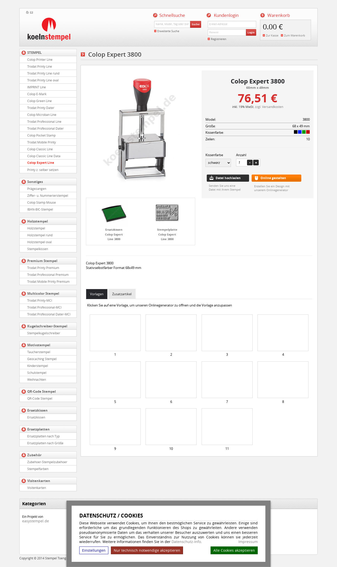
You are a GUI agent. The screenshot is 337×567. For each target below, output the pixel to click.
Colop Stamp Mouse (41, 202)
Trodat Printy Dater (40, 108)
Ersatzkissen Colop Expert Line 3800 (114, 234)
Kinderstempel (37, 366)
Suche (196, 24)
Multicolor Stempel (43, 293)
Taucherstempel (38, 352)
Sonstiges (35, 181)
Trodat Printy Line (39, 66)
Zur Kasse (272, 35)
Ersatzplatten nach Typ (43, 436)
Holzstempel (37, 221)
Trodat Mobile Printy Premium (48, 281)
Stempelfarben (37, 469)
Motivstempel (38, 345)
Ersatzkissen (37, 410)
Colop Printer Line (40, 59)
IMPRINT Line (36, 87)
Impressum (248, 541)
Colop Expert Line (40, 163)
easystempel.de (35, 521)
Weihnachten (36, 379)
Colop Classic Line (40, 149)
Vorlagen (96, 294)
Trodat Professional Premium (48, 275)
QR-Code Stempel (41, 391)
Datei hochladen (228, 178)
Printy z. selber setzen (42, 170)
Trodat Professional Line (44, 121)
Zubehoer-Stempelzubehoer (47, 462)
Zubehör (34, 455)
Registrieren (218, 39)
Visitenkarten (38, 480)
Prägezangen (36, 189)
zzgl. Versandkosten (269, 107)
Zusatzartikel (122, 294)
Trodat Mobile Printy (41, 142)
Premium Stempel (42, 260)
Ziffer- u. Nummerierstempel (47, 195)
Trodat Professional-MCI (44, 307)
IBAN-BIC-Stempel (40, 209)
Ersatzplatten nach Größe (45, 443)
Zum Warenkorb (294, 35)
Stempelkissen (37, 249)
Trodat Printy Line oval (43, 80)
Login (251, 32)
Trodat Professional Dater (45, 128)
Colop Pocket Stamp (41, 135)
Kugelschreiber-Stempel (47, 326)
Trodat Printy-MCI (39, 300)
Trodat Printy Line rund (43, 73)
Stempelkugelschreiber (43, 333)
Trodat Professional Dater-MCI (48, 314)
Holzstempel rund (40, 235)
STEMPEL (34, 52)
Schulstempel (36, 373)
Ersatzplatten (38, 429)
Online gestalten (273, 178)
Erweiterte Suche (168, 31)
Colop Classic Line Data (43, 156)
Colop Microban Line (41, 115)
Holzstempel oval (39, 242)
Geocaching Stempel (42, 359)
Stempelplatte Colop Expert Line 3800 (167, 234)
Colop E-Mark (36, 94)
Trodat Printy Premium (43, 268)
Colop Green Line (39, 101)
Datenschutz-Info (186, 541)
